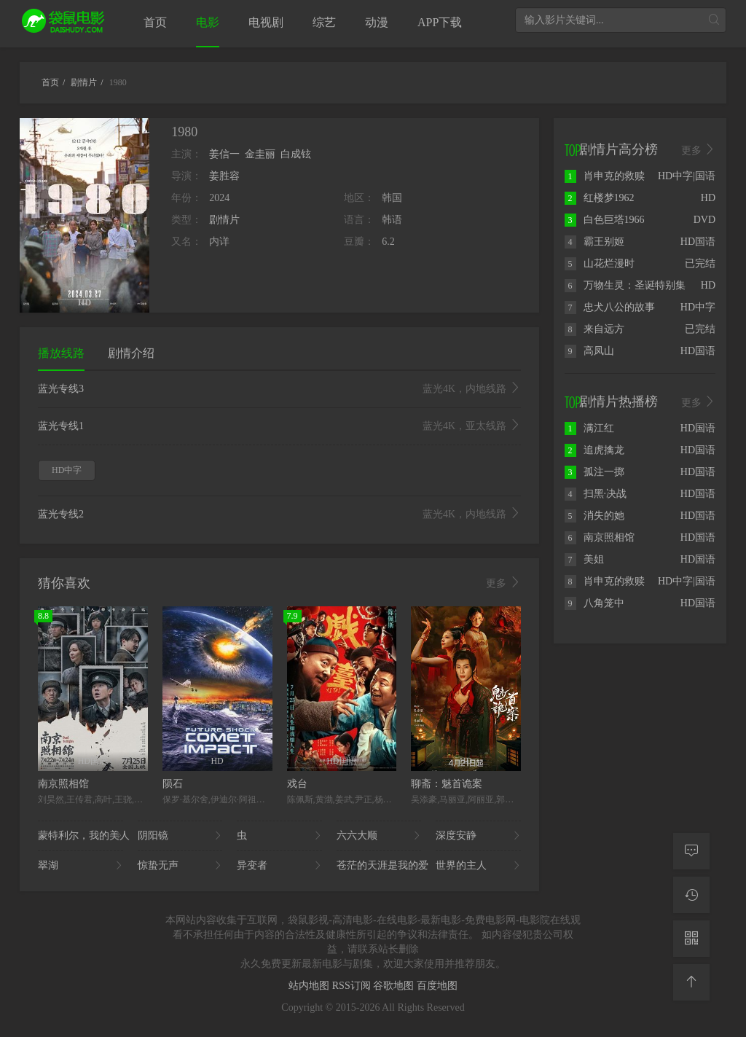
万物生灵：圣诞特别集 (625, 285)
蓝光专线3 (279, 389)
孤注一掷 (594, 471)
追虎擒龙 (594, 450)
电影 (207, 22)
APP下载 (439, 22)
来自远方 (594, 329)
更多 (503, 583)
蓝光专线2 (279, 514)
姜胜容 (224, 176)
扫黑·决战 (596, 493)
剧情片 (224, 219)
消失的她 (594, 515)
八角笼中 (594, 603)
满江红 (589, 428)
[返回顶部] (691, 982)
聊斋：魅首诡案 (446, 783)
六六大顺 (379, 836)
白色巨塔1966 (605, 219)
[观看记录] (691, 895)
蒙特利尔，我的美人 (80, 836)
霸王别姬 (594, 241)
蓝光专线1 (279, 426)
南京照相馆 (63, 783)
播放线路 (61, 353)
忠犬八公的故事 (610, 307)
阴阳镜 (180, 836)
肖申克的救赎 (605, 176)
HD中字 (67, 470)
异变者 (279, 865)
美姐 (584, 559)
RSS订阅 (352, 985)
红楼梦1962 (600, 197)
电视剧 (265, 22)
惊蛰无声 (180, 865)
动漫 (376, 22)
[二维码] (691, 938)
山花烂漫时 (600, 263)
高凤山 (589, 350)
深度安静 (478, 836)
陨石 (172, 783)
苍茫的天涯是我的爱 (379, 865)
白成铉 (295, 154)
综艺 (324, 22)
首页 (155, 22)
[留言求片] (691, 851)
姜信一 (224, 154)
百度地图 (437, 985)
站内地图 (310, 985)
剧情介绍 (131, 353)
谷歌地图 (395, 985)
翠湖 (80, 865)
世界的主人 (478, 865)
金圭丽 (260, 154)
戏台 (297, 783)
